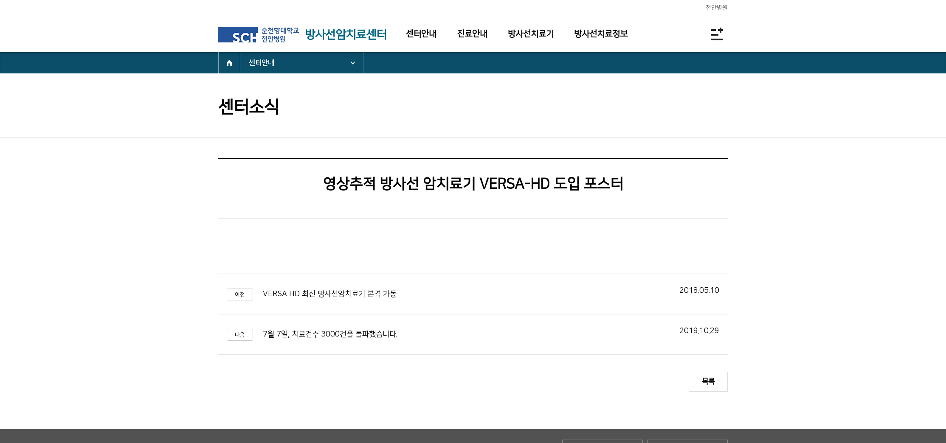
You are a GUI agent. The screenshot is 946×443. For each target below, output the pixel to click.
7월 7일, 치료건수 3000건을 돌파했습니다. (330, 334)
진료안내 (472, 34)
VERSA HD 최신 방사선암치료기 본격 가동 (330, 294)
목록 (708, 381)
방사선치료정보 (601, 34)
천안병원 (717, 7)
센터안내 (421, 34)
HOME (229, 62)
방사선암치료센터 (345, 34)
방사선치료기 (531, 34)
